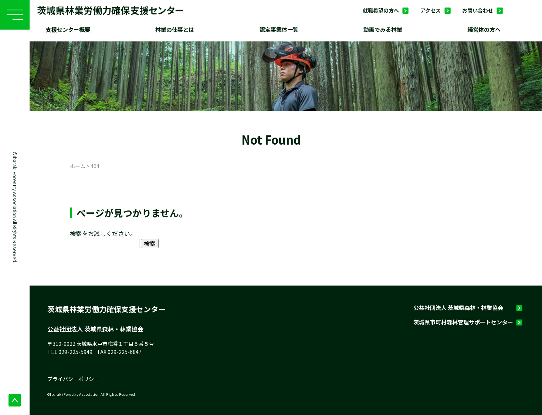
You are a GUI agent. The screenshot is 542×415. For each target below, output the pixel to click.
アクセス (430, 10)
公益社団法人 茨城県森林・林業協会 (458, 307)
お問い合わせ (477, 10)
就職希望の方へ (381, 10)
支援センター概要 (68, 29)
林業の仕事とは (174, 29)
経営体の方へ (484, 29)
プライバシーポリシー (73, 378)
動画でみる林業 (382, 29)
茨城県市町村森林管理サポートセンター (463, 322)
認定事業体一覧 (279, 29)
